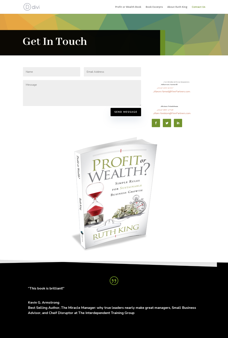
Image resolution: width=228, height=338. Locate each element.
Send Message (125, 112)
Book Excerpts (154, 7)
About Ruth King (177, 7)
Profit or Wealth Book (128, 7)
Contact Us (198, 7)
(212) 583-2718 (169, 112)
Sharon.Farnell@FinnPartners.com (171, 92)
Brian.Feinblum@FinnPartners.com (172, 114)
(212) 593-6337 (169, 90)
